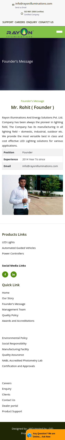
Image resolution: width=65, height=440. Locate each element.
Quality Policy (10, 315)
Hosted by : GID (43, 428)
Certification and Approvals (18, 366)
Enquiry (31, 22)
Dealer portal (10, 405)
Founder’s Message (13, 304)
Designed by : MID (23, 428)
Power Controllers (13, 253)
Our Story (8, 298)
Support (7, 22)
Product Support (12, 411)
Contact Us (8, 400)
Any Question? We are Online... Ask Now (44, 435)
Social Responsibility (14, 343)
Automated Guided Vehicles (19, 248)
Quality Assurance (13, 354)
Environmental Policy (14, 338)
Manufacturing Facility (15, 349)
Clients (6, 394)
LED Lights (8, 242)
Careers (20, 22)
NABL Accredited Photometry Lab (22, 360)
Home (5, 292)
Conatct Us (46, 22)
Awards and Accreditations (18, 320)
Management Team (14, 309)
